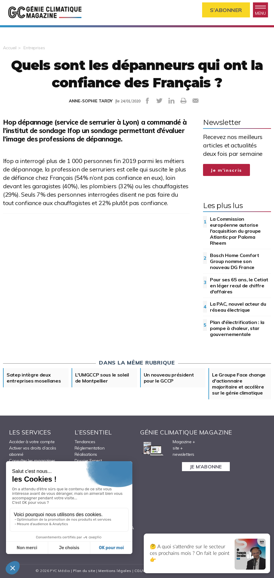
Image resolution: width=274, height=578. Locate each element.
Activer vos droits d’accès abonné (32, 451)
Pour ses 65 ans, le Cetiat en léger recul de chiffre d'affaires (239, 286)
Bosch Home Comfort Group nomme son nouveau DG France (234, 261)
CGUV (139, 570)
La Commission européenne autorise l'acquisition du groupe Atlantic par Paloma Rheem (235, 231)
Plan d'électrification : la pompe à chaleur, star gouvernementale (237, 328)
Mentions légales (114, 570)
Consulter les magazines (32, 460)
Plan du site (84, 570)
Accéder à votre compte (31, 441)
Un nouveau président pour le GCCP (169, 378)
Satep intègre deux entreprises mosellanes (34, 378)
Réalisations (86, 454)
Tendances (85, 441)
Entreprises (34, 47)
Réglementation (89, 448)
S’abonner (226, 10)
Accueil (10, 47)
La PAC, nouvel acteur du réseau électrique (238, 307)
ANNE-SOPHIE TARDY (90, 100)
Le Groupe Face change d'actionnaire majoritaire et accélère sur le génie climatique (239, 384)
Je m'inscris (226, 170)
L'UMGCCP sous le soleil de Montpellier (102, 378)
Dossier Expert (88, 460)
